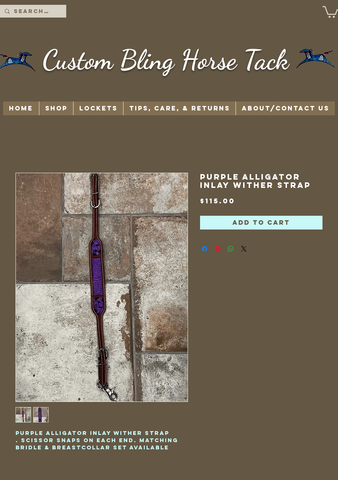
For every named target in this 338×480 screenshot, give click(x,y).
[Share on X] (244, 249)
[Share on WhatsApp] (231, 249)
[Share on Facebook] (204, 249)
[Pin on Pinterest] (217, 249)
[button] (330, 11)
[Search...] (33, 11)
